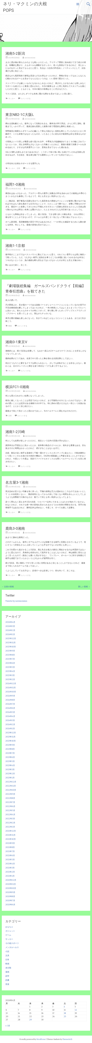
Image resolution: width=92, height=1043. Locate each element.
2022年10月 (10, 790)
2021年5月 (10, 859)
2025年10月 (10, 646)
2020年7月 (10, 900)
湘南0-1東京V (16, 342)
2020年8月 (10, 896)
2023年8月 (10, 749)
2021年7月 (10, 851)
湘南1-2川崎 (15, 432)
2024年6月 (10, 708)
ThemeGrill (67, 1039)
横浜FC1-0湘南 (17, 387)
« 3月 (7, 1025)
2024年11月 (10, 687)
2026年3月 (10, 626)
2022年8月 (10, 798)
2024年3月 (10, 720)
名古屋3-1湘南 (17, 482)
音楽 (7, 984)
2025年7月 (10, 659)
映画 (10, 326)
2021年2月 (10, 872)
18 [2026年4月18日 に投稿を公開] (65, 1013)
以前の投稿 (8, 586)
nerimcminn (30, 58)
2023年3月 (10, 769)
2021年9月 (10, 843)
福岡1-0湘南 (15, 184)
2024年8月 (10, 700)
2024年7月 (10, 704)
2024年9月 (10, 696)
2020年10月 (10, 888)
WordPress (40, 1039)
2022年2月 (10, 822)
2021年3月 (10, 867)
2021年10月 (10, 839)
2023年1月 (10, 777)
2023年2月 (10, 773)
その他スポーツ (12, 943)
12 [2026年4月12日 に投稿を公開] (76, 1010)
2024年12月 (10, 683)
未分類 (8, 968)
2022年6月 (10, 806)
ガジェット (10, 931)
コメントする (25, 98)
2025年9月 (10, 650)
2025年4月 (10, 671)
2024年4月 (10, 716)
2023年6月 (10, 757)
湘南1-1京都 (15, 245)
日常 (18, 168)
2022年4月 (10, 814)
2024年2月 (10, 724)
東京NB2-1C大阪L (19, 114)
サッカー (11, 98)
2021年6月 (10, 855)
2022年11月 (10, 786)
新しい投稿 (84, 586)
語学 (7, 976)
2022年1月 (10, 827)
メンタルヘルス (12, 947)
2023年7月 (10, 753)
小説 (7, 951)
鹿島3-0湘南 (15, 528)
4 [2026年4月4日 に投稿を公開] (64, 1006)
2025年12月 (10, 638)
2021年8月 (10, 847)
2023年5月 (10, 761)
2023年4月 (10, 765)
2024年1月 (10, 728)
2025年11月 (10, 642)
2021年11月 (10, 835)
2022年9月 (10, 794)
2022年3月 (10, 818)
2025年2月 (10, 679)
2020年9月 (10, 892)
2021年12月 (10, 831)
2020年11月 (10, 884)
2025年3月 (10, 675)
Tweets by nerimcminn (16, 601)
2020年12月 (10, 880)
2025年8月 (10, 655)
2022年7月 (10, 802)
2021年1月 (10, 876)
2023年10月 (10, 741)
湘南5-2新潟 (15, 53)
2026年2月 (10, 630)
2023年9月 (10, 745)
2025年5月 (10, 667)
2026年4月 (10, 622)
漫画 (7, 972)
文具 (7, 955)
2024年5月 (10, 712)
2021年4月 (10, 863)
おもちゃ (9, 927)
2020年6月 (10, 904)
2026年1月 (10, 634)
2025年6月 (10, 663)
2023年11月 (10, 736)
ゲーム (8, 935)
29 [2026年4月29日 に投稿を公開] (30, 1019)
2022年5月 (10, 810)
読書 (7, 980)
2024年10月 (10, 691)
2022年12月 (10, 782)
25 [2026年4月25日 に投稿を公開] (65, 1016)
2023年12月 (10, 732)
